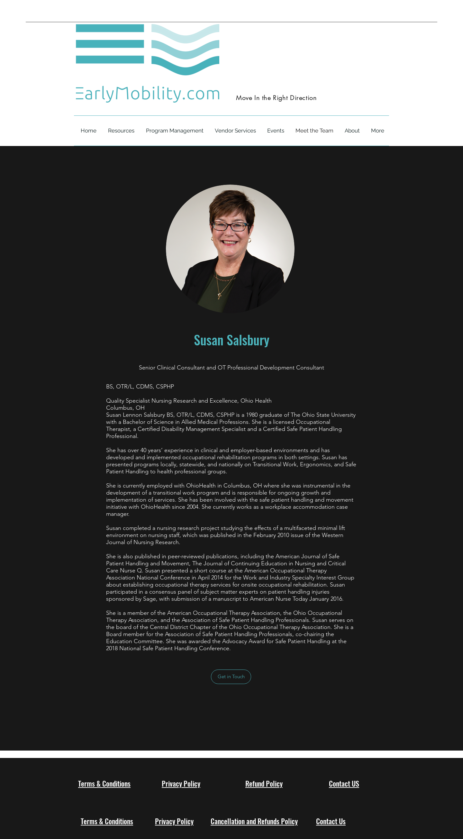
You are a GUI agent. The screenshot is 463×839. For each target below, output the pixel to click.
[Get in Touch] (231, 677)
